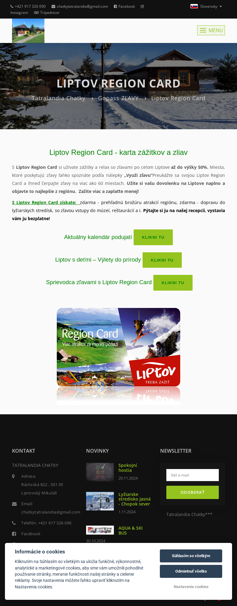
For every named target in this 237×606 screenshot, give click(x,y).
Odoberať (193, 492)
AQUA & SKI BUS (130, 530)
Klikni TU (153, 237)
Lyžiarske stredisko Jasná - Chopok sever (134, 499)
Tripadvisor (47, 12)
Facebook (124, 6)
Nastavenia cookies (191, 586)
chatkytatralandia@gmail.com (80, 6)
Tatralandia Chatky (58, 98)
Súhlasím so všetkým (191, 555)
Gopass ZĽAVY (118, 98)
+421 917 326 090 (28, 6)
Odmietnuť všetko (191, 571)
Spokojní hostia (127, 467)
